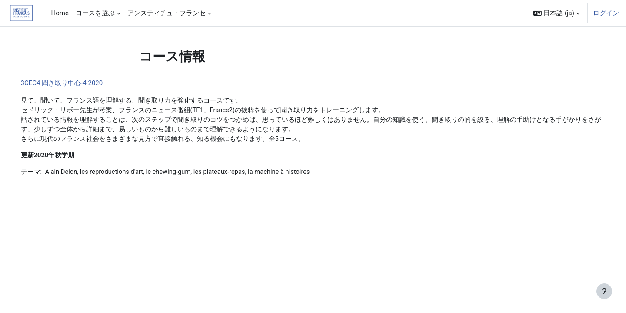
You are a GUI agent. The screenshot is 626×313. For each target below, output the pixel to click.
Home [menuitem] (60, 13)
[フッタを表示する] (604, 291)
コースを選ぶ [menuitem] (95, 13)
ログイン (606, 13)
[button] (557, 13)
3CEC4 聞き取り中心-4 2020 (74, 83)
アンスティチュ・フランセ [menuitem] (166, 13)
